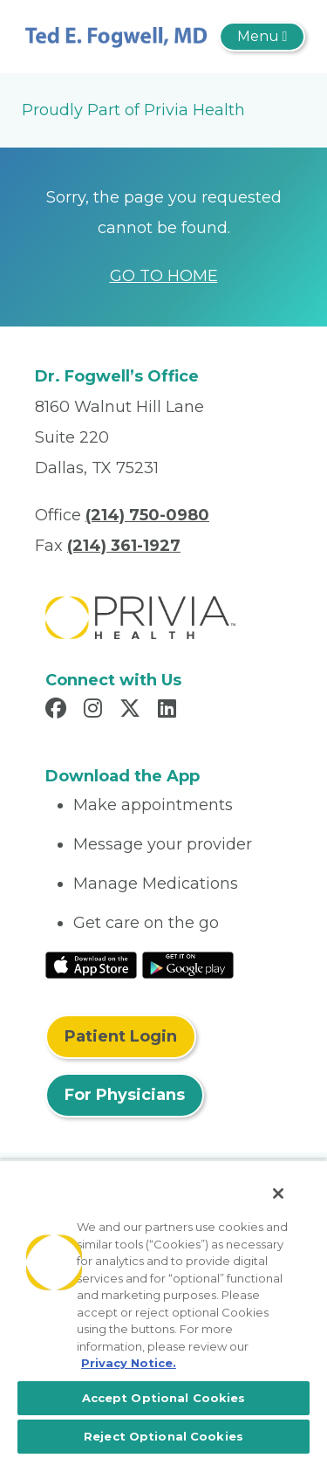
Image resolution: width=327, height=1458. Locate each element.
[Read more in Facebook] (58, 710)
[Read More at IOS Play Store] (91, 963)
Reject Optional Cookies (163, 1436)
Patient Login (121, 1036)
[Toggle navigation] (262, 37)
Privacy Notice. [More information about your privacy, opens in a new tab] (128, 1363)
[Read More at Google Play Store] (188, 963)
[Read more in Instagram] (95, 710)
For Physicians (125, 1094)
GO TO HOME (164, 275)
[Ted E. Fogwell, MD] (116, 36)
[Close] (278, 1193)
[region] (163, 1308)
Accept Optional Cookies (164, 1398)
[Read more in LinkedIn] (169, 710)
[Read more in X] (132, 710)
